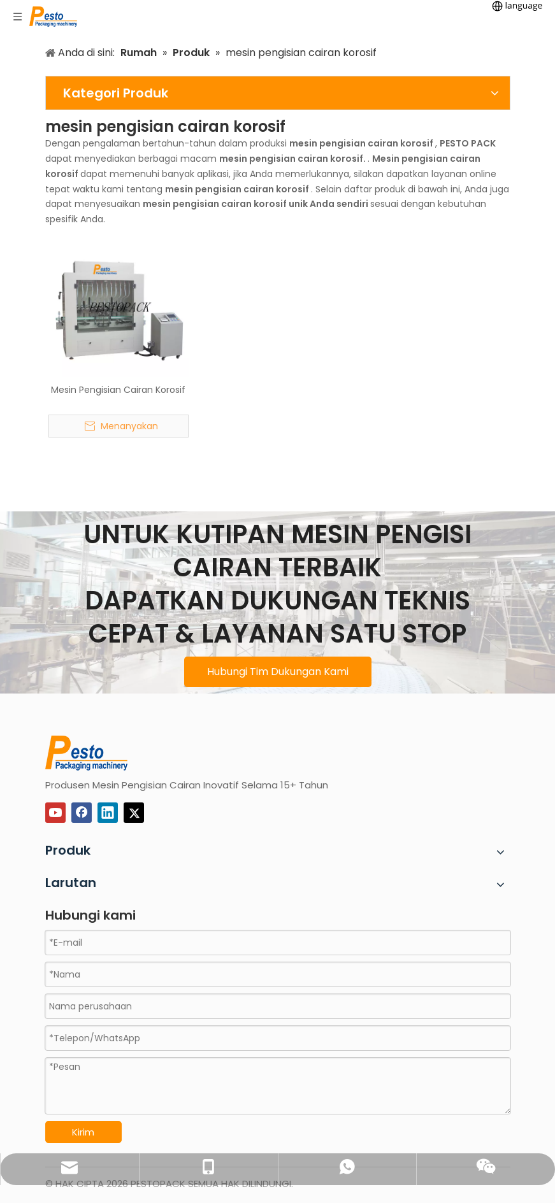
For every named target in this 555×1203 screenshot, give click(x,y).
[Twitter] (134, 812)
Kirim (83, 1132)
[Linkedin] (107, 812)
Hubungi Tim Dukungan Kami (278, 671)
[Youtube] (55, 812)
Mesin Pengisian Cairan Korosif (118, 389)
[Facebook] (81, 812)
